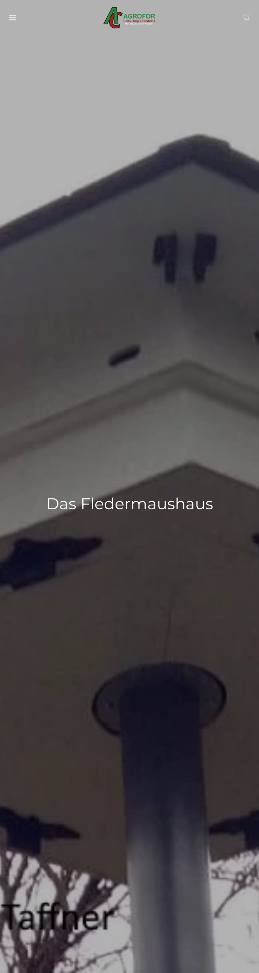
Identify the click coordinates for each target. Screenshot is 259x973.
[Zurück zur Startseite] (129, 17)
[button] (12, 17)
